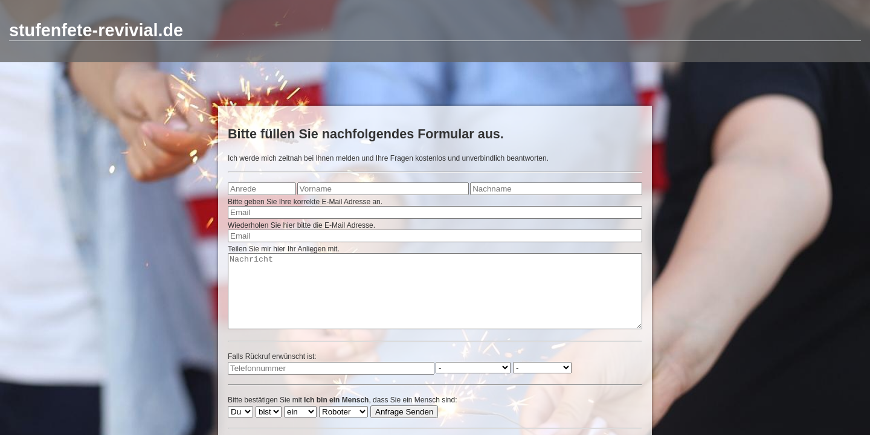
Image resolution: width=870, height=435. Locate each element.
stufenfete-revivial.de (96, 30)
